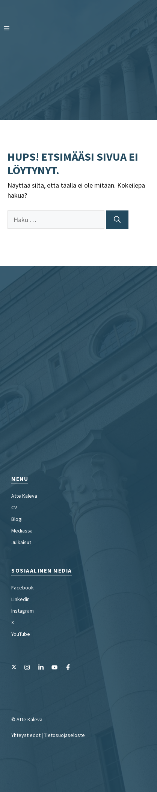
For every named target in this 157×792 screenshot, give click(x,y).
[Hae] (117, 219)
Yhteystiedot (26, 735)
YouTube (20, 634)
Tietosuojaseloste (64, 735)
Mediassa (22, 530)
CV (14, 507)
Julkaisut (21, 542)
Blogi (17, 519)
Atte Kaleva (24, 495)
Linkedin (20, 599)
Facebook (22, 587)
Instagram (22, 610)
